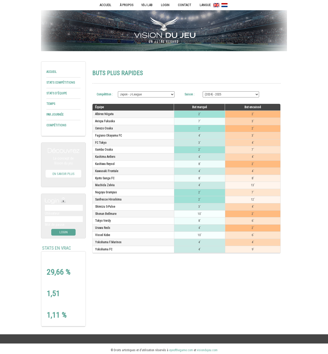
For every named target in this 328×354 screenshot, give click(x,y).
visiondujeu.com (207, 350)
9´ (253, 249)
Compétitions (56, 125)
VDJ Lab (146, 5)
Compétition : (105, 94)
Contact (184, 5)
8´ (199, 164)
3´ (253, 121)
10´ (200, 214)
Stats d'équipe (56, 93)
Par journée (55, 114)
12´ (253, 199)
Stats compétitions (60, 82)
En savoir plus (64, 174)
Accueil (105, 5)
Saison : (189, 94)
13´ (253, 185)
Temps (50, 104)
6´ (253, 221)
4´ (199, 135)
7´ (199, 121)
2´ (199, 114)
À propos (127, 5)
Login (165, 5)
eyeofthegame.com (181, 350)
